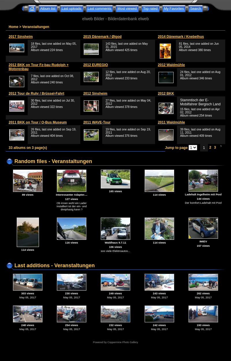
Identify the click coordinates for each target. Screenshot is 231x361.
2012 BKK (166, 93)
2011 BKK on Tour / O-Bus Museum (38, 122)
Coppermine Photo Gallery (122, 342)
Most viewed (127, 9)
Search (195, 9)
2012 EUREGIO (95, 65)
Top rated (150, 9)
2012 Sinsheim (95, 93)
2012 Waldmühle (171, 65)
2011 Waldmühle (171, 122)
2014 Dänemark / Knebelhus (181, 37)
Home (13, 27)
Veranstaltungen (35, 27)
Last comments (99, 9)
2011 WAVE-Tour (96, 122)
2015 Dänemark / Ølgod (102, 37)
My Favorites (174, 9)
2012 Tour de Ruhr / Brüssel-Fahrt (36, 93)
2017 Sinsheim (21, 37)
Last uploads (71, 9)
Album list (47, 9)
